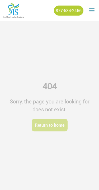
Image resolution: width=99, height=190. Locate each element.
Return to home (49, 125)
